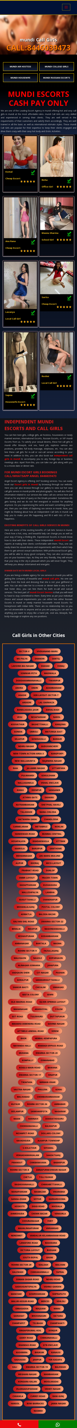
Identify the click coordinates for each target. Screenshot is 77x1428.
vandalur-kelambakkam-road (47, 1235)
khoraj (35, 863)
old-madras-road (21, 1001)
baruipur (37, 848)
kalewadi (17, 1272)
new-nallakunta (25, 760)
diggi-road (38, 1206)
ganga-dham (18, 1199)
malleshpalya (30, 892)
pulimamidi (27, 775)
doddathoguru (54, 1118)
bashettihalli (40, 724)
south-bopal (30, 1257)
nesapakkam (38, 717)
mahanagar (21, 1009)
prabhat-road (30, 870)
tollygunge (46, 1177)
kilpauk (15, 1104)
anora (19, 687)
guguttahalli (27, 899)
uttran (60, 841)
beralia (16, 928)
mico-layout (53, 863)
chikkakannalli (40, 1272)
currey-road (37, 1396)
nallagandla (26, 782)
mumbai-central (52, 833)
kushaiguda (50, 885)
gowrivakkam (37, 1294)
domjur (53, 1330)
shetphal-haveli (51, 804)
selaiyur (19, 739)
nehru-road (53, 1279)
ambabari (59, 1104)
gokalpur (22, 980)
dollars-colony (50, 1133)
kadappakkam (28, 885)
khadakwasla (41, 841)
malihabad (23, 1096)
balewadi (60, 1367)
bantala (41, 943)
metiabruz (41, 826)
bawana (52, 1067)
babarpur (59, 1162)
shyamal (49, 1147)
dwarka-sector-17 (30, 1074)
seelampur (17, 1111)
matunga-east (54, 731)
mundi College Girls (56, 66)
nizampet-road (25, 1133)
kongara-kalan (27, 1381)
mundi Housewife (20, 77)
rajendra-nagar (52, 760)
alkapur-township (49, 1140)
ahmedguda (17, 1213)
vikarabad (59, 1191)
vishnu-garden (52, 1286)
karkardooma (57, 1199)
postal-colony (51, 907)
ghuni (49, 1257)
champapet (18, 1323)
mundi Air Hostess (20, 66)
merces (45, 1301)
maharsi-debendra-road (26, 1023)
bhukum (39, 1352)
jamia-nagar (58, 1403)
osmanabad (47, 1060)
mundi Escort (61, 540)
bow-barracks (35, 1403)
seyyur (37, 1199)
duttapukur (57, 1016)
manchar (16, 1294)
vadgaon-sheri (20, 972)
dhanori (40, 658)
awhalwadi (52, 709)
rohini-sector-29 (21, 1264)
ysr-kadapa (55, 1359)
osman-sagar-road (27, 1279)
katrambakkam (25, 804)
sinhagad (58, 987)
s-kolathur (29, 1147)
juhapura (52, 965)
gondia (18, 731)
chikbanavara (38, 1162)
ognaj (60, 666)
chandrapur (50, 899)
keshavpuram (26, 936)
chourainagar (30, 1221)
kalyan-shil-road (23, 921)
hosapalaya (18, 841)
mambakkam (51, 1374)
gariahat (19, 1315)
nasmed (38, 1410)
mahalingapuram (28, 1228)
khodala (57, 1206)
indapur (32, 928)
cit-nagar (43, 972)
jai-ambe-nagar (36, 768)
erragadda (21, 1308)
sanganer (54, 790)
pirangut (17, 1162)
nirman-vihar (47, 1082)
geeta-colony (30, 994)
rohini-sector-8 (19, 1169)
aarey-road (26, 1337)
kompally (27, 1060)
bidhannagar (24, 855)
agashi (22, 695)
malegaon (20, 958)
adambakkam (53, 687)
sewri (50, 994)
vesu (19, 717)
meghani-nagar (27, 1374)
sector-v (24, 651)
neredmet (17, 1235)
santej (56, 658)
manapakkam (19, 1191)
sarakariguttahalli (48, 980)
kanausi (55, 1352)
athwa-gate (30, 797)
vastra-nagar (22, 1089)
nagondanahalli (55, 928)
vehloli (61, 1301)
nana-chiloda (48, 812)
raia (15, 768)
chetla (27, 1177)
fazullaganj (51, 950)
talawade (26, 812)
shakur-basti (20, 987)
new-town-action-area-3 (28, 753)
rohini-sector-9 (27, 950)
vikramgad (52, 1228)
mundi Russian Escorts (56, 77)
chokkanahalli (29, 1126)
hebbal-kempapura (46, 1038)
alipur (19, 863)
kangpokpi (57, 753)
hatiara (58, 1315)
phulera (42, 1089)
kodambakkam (49, 936)
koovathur (17, 724)
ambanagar (22, 943)
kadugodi (20, 1359)
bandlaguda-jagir (27, 709)
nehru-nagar (26, 746)
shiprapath (59, 1294)
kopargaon (56, 958)
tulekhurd (36, 1016)
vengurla (60, 1213)
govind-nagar (56, 1023)
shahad (45, 666)
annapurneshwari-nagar (51, 1169)
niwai (57, 1308)
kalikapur (51, 1126)
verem (55, 1031)
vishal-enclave (50, 782)
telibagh (37, 1323)
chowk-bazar (39, 1213)
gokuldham (48, 775)
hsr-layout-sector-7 (46, 695)
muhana (24, 1053)
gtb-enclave (50, 1345)
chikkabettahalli (51, 1184)
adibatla (26, 914)
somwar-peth (29, 673)
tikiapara (26, 1082)
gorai (58, 1089)
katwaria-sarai (27, 819)
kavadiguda (23, 1140)
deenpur (36, 790)
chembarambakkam (48, 1096)
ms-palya (22, 658)
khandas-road (27, 1345)
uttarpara (58, 768)
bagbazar (40, 1191)
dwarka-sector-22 (52, 921)
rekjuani (41, 1308)
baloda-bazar (47, 914)
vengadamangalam (27, 1155)
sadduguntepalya (26, 1286)
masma (57, 943)
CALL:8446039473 (38, 48)
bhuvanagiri (39, 1315)
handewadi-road (25, 833)
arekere (26, 702)
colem (59, 1009)
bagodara (51, 1242)
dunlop (50, 870)
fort (50, 1221)
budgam (51, 1250)
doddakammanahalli (28, 680)
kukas (20, 790)
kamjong (60, 724)
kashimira (22, 1352)
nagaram (60, 1111)
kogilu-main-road (29, 1067)
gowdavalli (39, 739)
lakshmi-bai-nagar (23, 666)
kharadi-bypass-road (50, 1045)
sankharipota (39, 1111)
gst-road (17, 1016)
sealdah (43, 1264)
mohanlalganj (25, 907)
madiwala (50, 673)
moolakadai (51, 1381)
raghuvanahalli (24, 1184)
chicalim (40, 987)
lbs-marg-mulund (49, 855)
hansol (15, 1403)
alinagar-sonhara (29, 965)
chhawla (17, 1396)
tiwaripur (54, 680)
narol (56, 717)
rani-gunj (58, 1396)
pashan (60, 972)
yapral (60, 1272)
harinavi (33, 1118)
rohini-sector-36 (37, 1104)
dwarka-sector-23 (47, 1053)
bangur (57, 739)
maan (17, 1118)
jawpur (37, 1359)
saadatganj (53, 1155)
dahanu (49, 797)
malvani (60, 1264)
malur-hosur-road (22, 1301)
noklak (59, 826)
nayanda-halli (22, 1045)
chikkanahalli (48, 1337)
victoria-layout (30, 1250)
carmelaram (20, 826)
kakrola (20, 848)
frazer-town (50, 877)
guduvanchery (49, 746)
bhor (23, 1038)
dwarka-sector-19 (37, 1367)
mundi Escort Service (41, 592)
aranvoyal (41, 1009)
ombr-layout (27, 877)
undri (34, 687)
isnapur (52, 1074)
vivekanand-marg (47, 651)
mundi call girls (50, 578)
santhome (56, 848)
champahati (57, 1323)
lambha (50, 892)
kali (14, 1367)
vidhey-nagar (52, 1388)
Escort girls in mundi (26, 484)
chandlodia (51, 819)
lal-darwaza (46, 702)
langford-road (29, 1242)
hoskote (20, 1206)
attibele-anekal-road (30, 1031)
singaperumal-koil (30, 1330)
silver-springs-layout (52, 1001)
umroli (34, 731)
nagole (37, 958)
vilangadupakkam (26, 1388)
